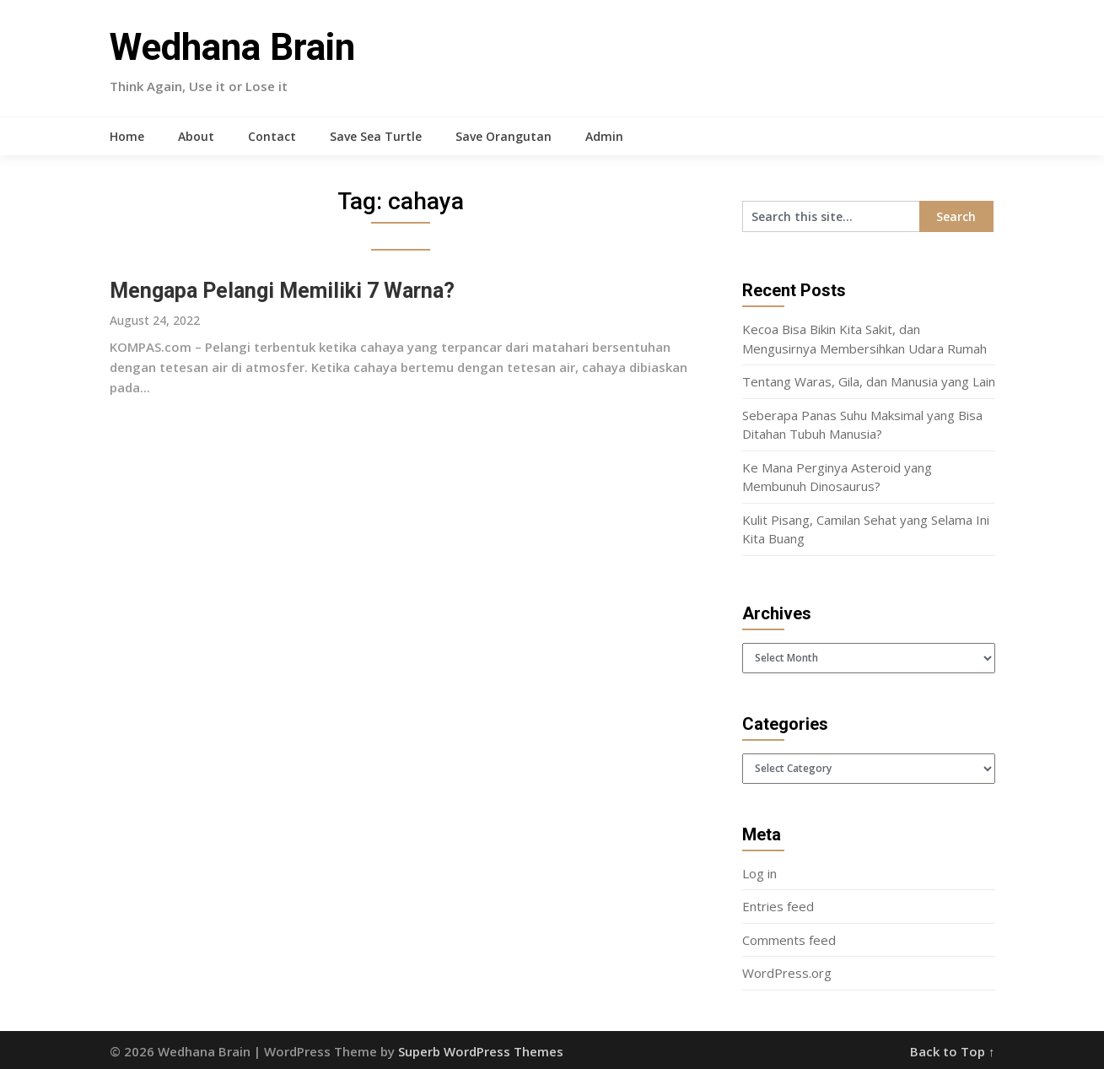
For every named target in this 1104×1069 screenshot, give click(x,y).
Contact (272, 136)
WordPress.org (787, 972)
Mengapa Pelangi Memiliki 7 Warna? (282, 290)
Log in (759, 873)
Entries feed (778, 906)
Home (127, 136)
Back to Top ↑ (952, 1051)
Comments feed (789, 939)
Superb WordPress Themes (480, 1051)
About (196, 136)
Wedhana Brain (232, 47)
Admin (604, 136)
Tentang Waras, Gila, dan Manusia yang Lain (868, 381)
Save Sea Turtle (376, 136)
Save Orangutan (503, 136)
